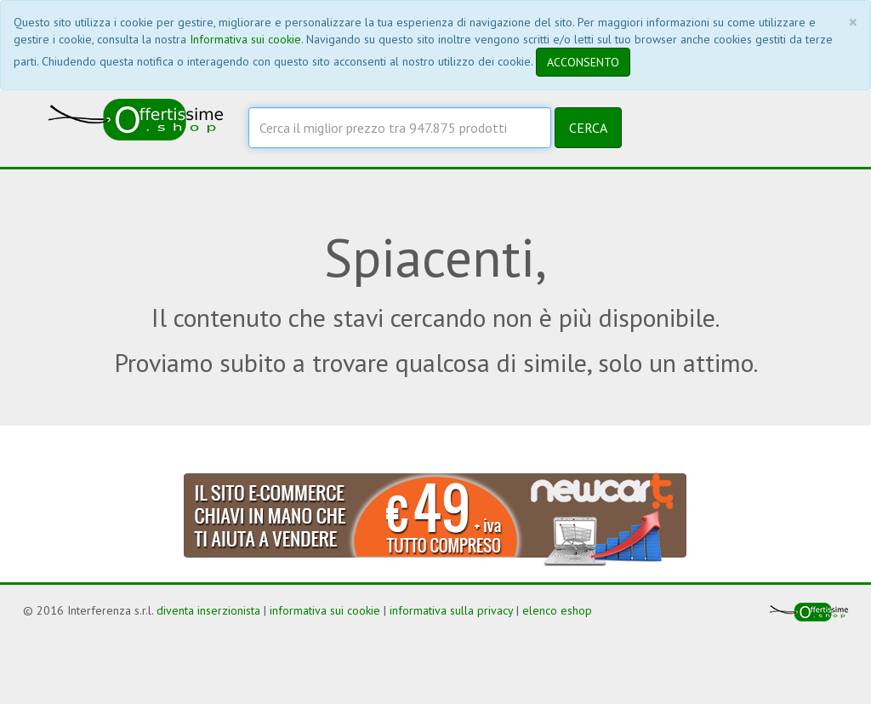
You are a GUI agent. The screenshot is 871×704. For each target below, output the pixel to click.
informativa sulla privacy (451, 610)
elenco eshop (557, 610)
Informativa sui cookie (245, 39)
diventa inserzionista (208, 610)
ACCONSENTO (583, 62)
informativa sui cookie (325, 610)
